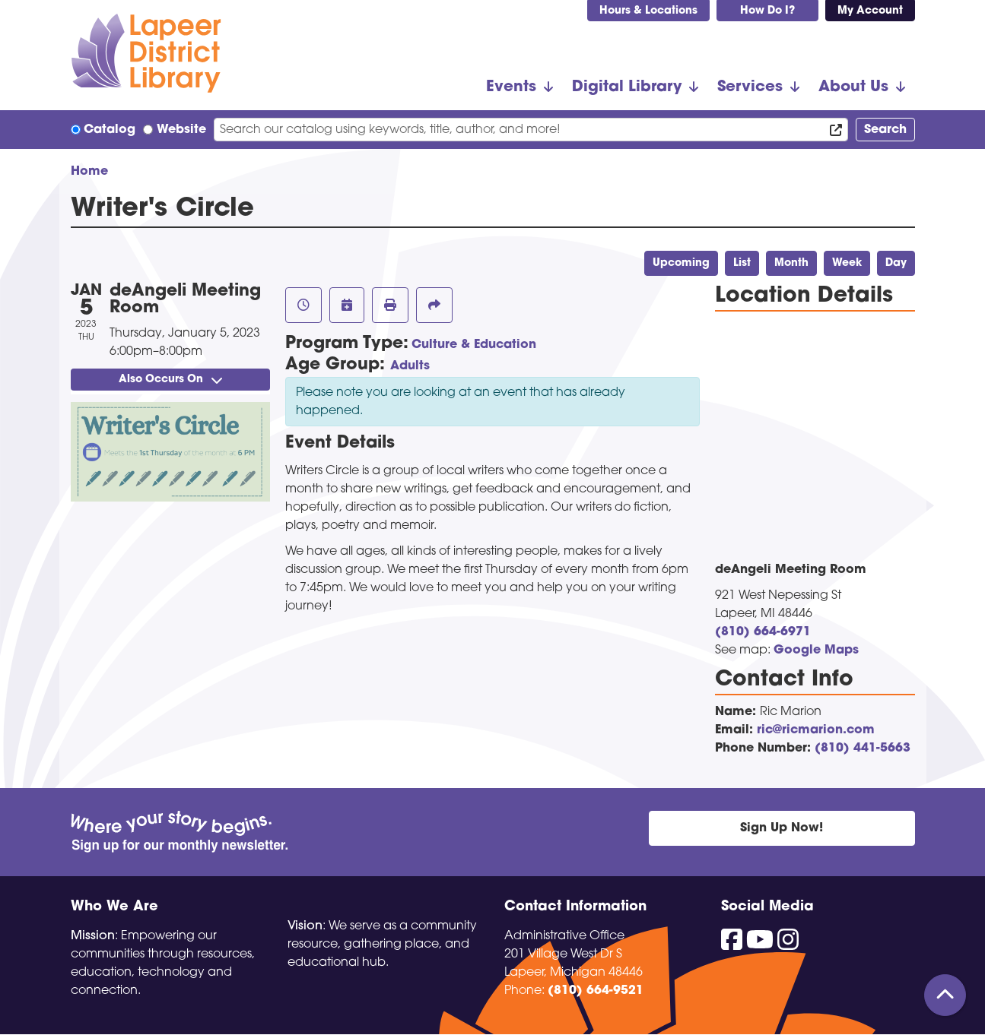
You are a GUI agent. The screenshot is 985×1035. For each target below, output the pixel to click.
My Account (870, 11)
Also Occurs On (170, 379)
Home (89, 172)
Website (181, 130)
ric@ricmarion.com (816, 730)
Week (847, 263)
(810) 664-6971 (763, 632)
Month (791, 263)
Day (896, 263)
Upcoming (681, 263)
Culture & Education (473, 345)
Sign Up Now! (781, 828)
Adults (410, 366)
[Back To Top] (945, 995)
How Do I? (767, 11)
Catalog (109, 130)
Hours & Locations (648, 11)
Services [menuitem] (750, 87)
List (742, 263)
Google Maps (816, 650)
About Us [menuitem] (853, 87)
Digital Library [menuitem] (627, 87)
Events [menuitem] (511, 87)
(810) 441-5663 (862, 748)
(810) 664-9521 (595, 991)
